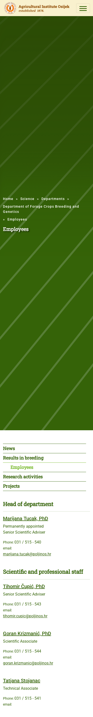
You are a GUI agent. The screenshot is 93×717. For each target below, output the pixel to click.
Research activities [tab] (23, 477)
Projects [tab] (11, 486)
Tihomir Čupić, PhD (24, 586)
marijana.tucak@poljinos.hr (27, 554)
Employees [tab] (21, 467)
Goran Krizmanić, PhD (27, 633)
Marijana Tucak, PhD (25, 518)
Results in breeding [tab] (23, 458)
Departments (53, 199)
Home (8, 199)
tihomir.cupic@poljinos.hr (25, 616)
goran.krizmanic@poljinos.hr (28, 663)
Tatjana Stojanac (21, 681)
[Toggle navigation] (83, 8)
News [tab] (9, 448)
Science (27, 199)
